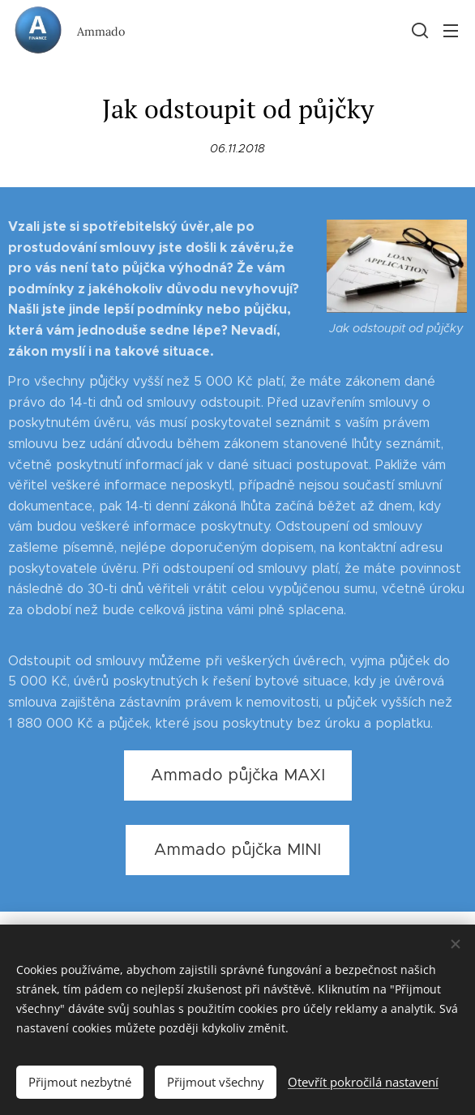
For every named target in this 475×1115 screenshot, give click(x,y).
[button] (418, 30)
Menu (450, 31)
